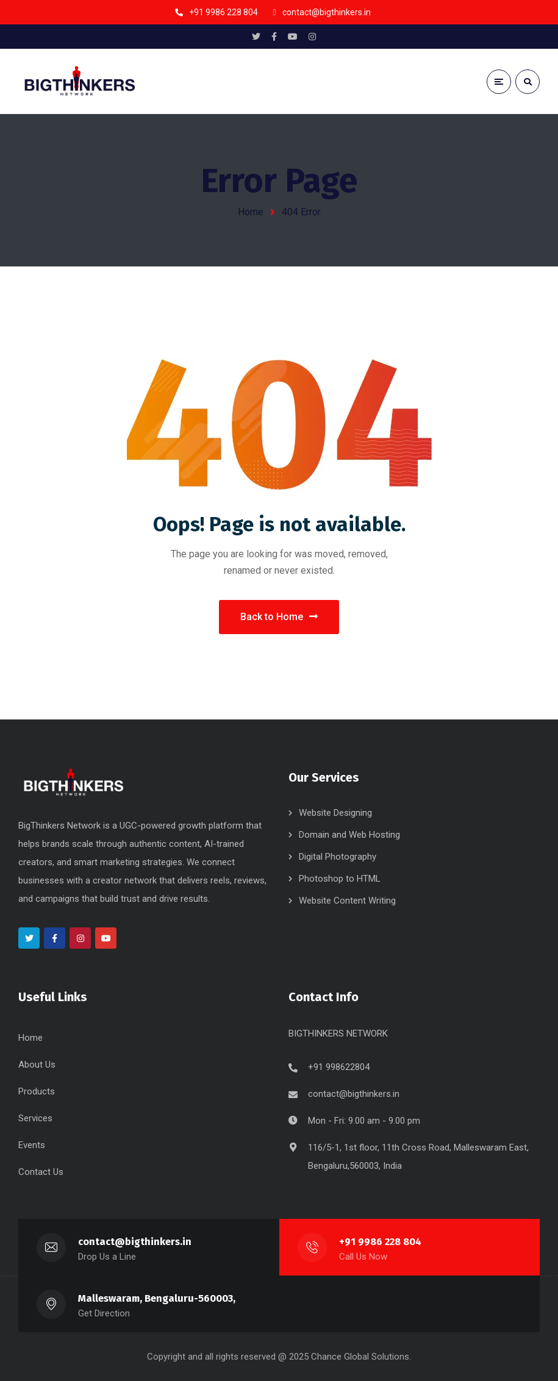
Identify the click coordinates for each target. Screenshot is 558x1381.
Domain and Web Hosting (349, 834)
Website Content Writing (347, 900)
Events (31, 1145)
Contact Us (40, 1171)
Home (250, 212)
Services (35, 1118)
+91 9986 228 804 (380, 1241)
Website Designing (335, 812)
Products (36, 1091)
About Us (36, 1064)
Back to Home (279, 617)
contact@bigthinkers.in (353, 1093)
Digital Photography (337, 856)
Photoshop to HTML (340, 878)
